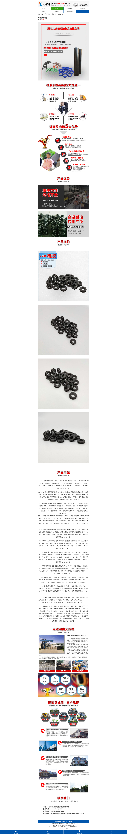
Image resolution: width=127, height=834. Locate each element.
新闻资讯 (70, 8)
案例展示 (44, 11)
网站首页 (44, 8)
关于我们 (83, 8)
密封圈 (54, 14)
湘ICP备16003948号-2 (72, 824)
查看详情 (60, 14)
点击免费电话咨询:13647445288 (63, 821)
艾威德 (66, 828)
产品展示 (57, 8)
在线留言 (57, 11)
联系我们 (70, 11)
